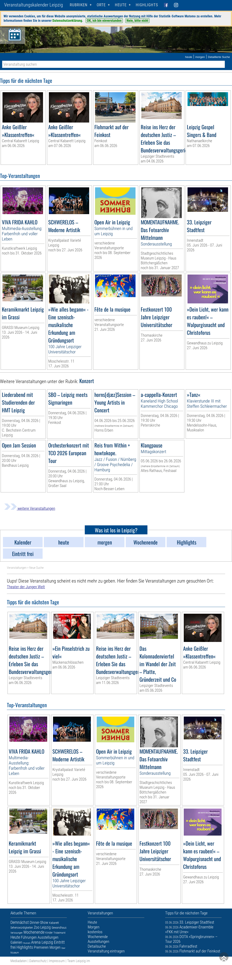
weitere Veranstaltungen (29, 508)
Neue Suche (36, 568)
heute (188, 57)
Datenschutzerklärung (67, 21)
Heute (15, 937)
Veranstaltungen (17, 568)
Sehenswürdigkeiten (21, 927)
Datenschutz (38, 961)
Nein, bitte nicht (137, 21)
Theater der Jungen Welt (26, 586)
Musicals (26, 943)
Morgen (55, 947)
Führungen (29, 937)
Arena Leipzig (42, 942)
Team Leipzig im (78, 961)
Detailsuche (97, 946)
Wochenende (33, 932)
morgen (200, 57)
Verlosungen (16, 932)
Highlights (147, 5)
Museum (14, 952)
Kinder (49, 932)
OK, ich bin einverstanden (104, 21)
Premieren (41, 947)
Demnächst (19, 922)
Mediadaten (18, 961)
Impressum (57, 961)
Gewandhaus (59, 927)
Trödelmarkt (59, 932)
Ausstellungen (48, 937)
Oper (63, 948)
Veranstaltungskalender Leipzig (33, 5)
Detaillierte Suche (219, 57)
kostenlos (95, 931)
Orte (101, 5)
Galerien (16, 942)
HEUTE (121, 5)
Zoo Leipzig (42, 927)
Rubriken (78, 5)
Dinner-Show (39, 922)
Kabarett (54, 922)
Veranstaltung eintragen (106, 951)
